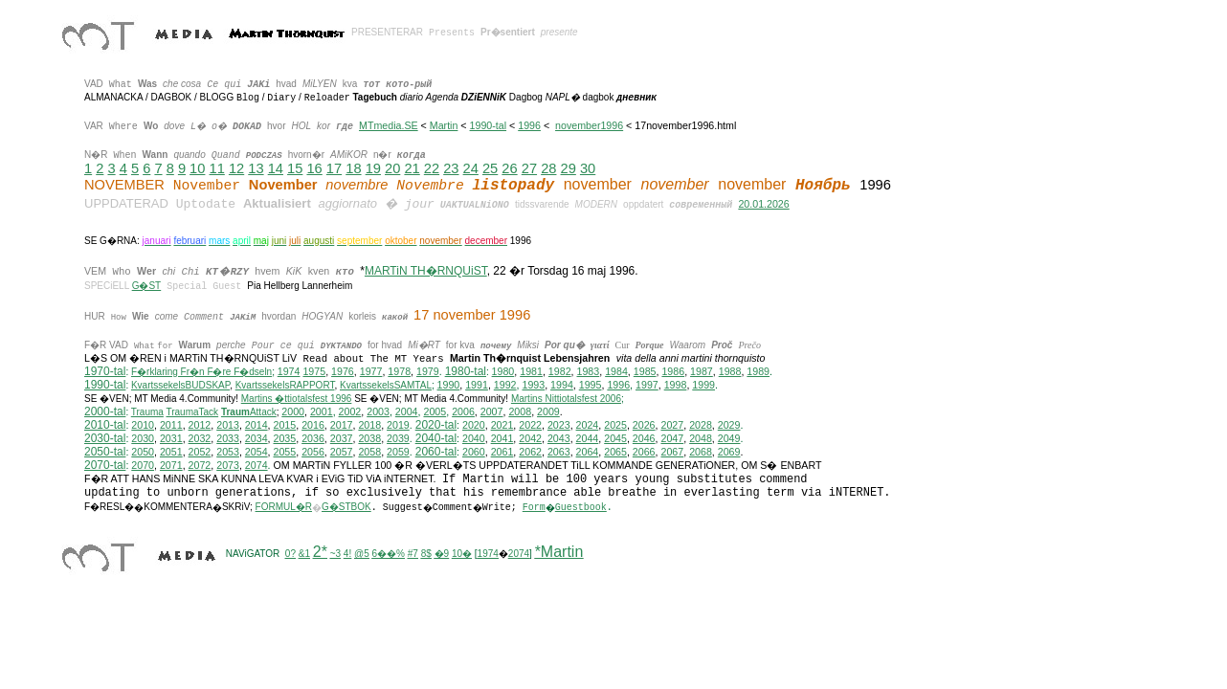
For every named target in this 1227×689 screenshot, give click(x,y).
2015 (285, 425)
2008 (519, 411)
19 (373, 168)
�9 (442, 553)
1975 (313, 371)
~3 (335, 553)
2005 (434, 411)
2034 (256, 438)
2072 (200, 465)
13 (255, 168)
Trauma (147, 412)
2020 (473, 425)
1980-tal (465, 371)
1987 (701, 371)
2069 (729, 451)
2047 (671, 438)
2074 (256, 465)
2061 (502, 451)
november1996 (589, 125)
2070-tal (104, 465)
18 (353, 168)
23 (450, 168)
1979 (427, 371)
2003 (378, 411)
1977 (371, 371)
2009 (548, 411)
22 (431, 168)
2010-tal (104, 425)
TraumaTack (192, 412)
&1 (304, 553)
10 (197, 168)
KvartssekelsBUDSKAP (180, 385)
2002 (350, 411)
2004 (406, 411)
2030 (142, 438)
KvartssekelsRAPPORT (285, 385)
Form (534, 507)
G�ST (147, 285)
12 (236, 168)
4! (347, 553)
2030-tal (104, 438)
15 (294, 168)
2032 (200, 438)
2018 (369, 425)
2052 (200, 451)
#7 (413, 553)
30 (587, 168)
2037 (341, 438)
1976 (342, 371)
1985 (645, 371)
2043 (558, 438)
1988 (730, 371)
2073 (227, 465)
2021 (502, 425)
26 (509, 168)
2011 (171, 425)
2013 (227, 425)
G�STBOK (346, 506)
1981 (531, 371)
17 (334, 168)
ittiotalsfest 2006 (566, 398)
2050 (142, 451)
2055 (285, 451)
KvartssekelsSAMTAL (386, 385)
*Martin (559, 552)
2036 (312, 438)
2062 (530, 451)
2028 (700, 425)
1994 (561, 384)
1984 (616, 371)
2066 (644, 451)
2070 (142, 465)
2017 (341, 425)
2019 (398, 425)
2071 (171, 465)
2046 (644, 438)
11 (217, 168)
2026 (644, 425)
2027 (671, 425)
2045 (615, 438)
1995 (590, 384)
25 (490, 168)
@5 (361, 553)
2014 (256, 425)
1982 (559, 371)
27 (529, 168)
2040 (473, 438)
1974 (289, 371)
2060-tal (436, 451)
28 (548, 168)
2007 (491, 411)
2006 (463, 411)
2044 (587, 438)
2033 (227, 438)
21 (411, 168)
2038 (369, 438)
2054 (256, 451)
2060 (473, 451)
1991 (476, 384)
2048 (700, 438)
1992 (505, 384)
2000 (292, 411)
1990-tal (488, 125)
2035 (285, 438)
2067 (671, 451)
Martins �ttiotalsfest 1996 (296, 398)
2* (320, 552)
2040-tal (436, 438)
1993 (533, 384)
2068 (700, 451)
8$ (426, 553)
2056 (312, 451)
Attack (249, 412)
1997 (647, 384)
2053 (227, 451)
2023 (558, 425)
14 (275, 168)
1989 (758, 371)
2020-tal (436, 425)
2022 (530, 425)
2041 (502, 438)
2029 (729, 425)
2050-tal (104, 451)
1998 (675, 384)
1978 (399, 371)
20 (392, 168)
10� (462, 553)
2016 (312, 425)
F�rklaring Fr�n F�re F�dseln (201, 372)
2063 (558, 451)
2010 (142, 425)
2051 (171, 451)
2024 (587, 425)
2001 (321, 411)
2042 (530, 438)
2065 (615, 451)
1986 (672, 371)
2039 (398, 438)
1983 (588, 371)
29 (568, 168)
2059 (398, 451)
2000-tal (104, 411)
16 (314, 168)
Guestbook (581, 507)
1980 (503, 371)
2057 (341, 451)
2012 (200, 425)
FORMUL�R (284, 506)
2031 (171, 438)
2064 (587, 451)
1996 (529, 125)
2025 (615, 425)
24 (471, 168)
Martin (444, 125)
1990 (448, 384)
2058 (369, 451)
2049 (729, 438)
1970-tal (104, 371)
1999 (703, 384)
